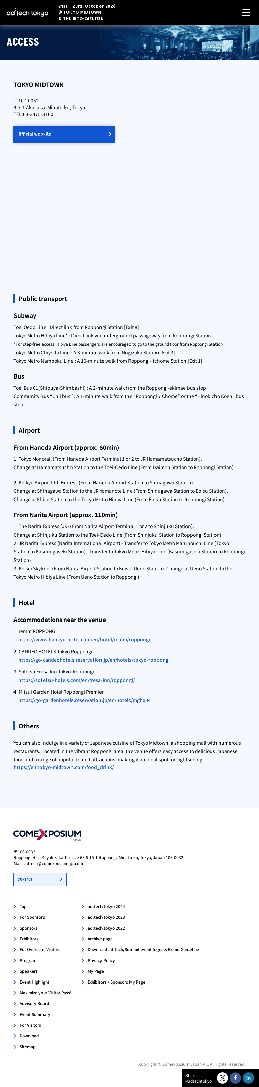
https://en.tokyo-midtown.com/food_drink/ (63, 767)
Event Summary (35, 1014)
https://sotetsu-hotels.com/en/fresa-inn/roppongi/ (76, 679)
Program (28, 960)
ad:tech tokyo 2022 (106, 928)
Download (29, 1035)
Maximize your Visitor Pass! (45, 992)
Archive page (100, 938)
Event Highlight (34, 982)
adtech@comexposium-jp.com (53, 863)
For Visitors (30, 1025)
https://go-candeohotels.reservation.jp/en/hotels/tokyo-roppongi (94, 659)
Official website (35, 134)
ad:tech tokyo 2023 (106, 917)
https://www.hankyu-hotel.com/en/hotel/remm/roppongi (84, 639)
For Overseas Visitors (40, 949)
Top (23, 906)
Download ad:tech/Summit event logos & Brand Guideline (143, 949)
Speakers (29, 971)
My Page (96, 971)
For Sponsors (32, 917)
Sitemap (28, 1046)
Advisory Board (34, 1003)
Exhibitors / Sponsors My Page (116, 982)
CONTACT (25, 879)
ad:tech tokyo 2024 (106, 906)
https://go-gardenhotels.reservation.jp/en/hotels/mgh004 (84, 700)
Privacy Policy (101, 960)
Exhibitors (29, 938)
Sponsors (28, 928)
